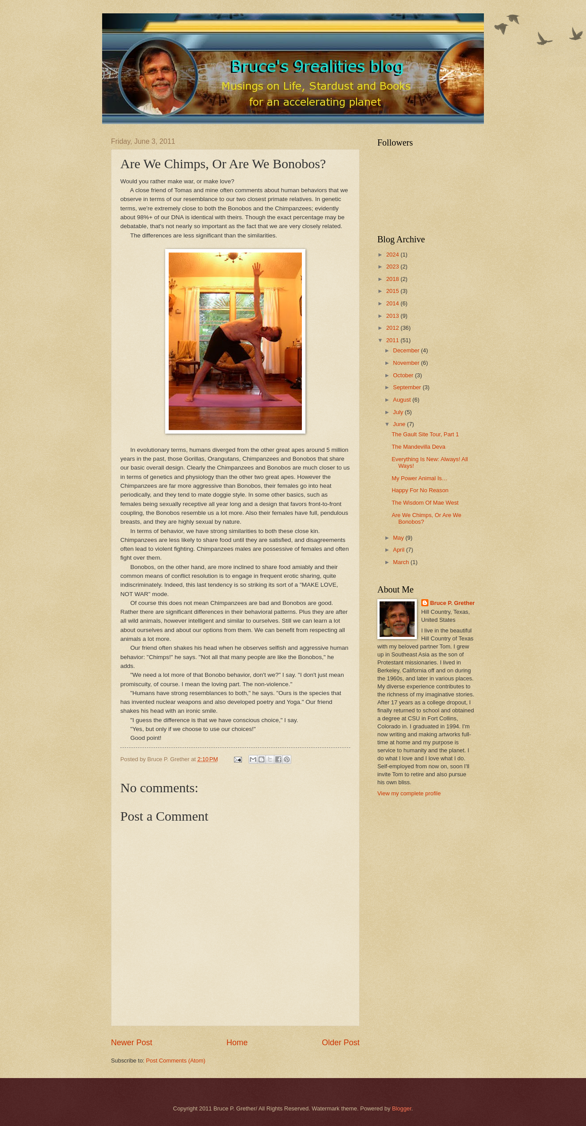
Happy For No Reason (420, 490)
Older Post (341, 1042)
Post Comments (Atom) (176, 1060)
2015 (393, 291)
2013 (393, 315)
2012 (393, 327)
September (408, 387)
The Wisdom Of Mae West (425, 502)
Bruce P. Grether (452, 603)
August (402, 399)
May (399, 537)
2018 (393, 279)
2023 (393, 266)
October (404, 375)
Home (237, 1042)
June (400, 424)
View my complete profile (409, 793)
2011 (393, 340)
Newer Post (131, 1042)
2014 (393, 303)
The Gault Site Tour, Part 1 (425, 434)
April (399, 549)
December (407, 350)
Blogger (402, 1108)
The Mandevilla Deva (418, 446)
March (401, 562)
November (407, 363)
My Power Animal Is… (419, 478)
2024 (393, 254)
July (398, 412)
